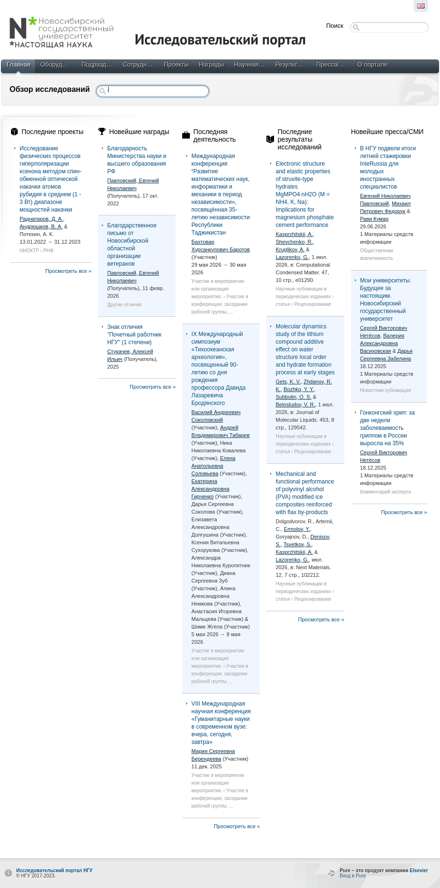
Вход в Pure (353, 875)
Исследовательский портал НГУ (54, 870)
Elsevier (419, 870)
